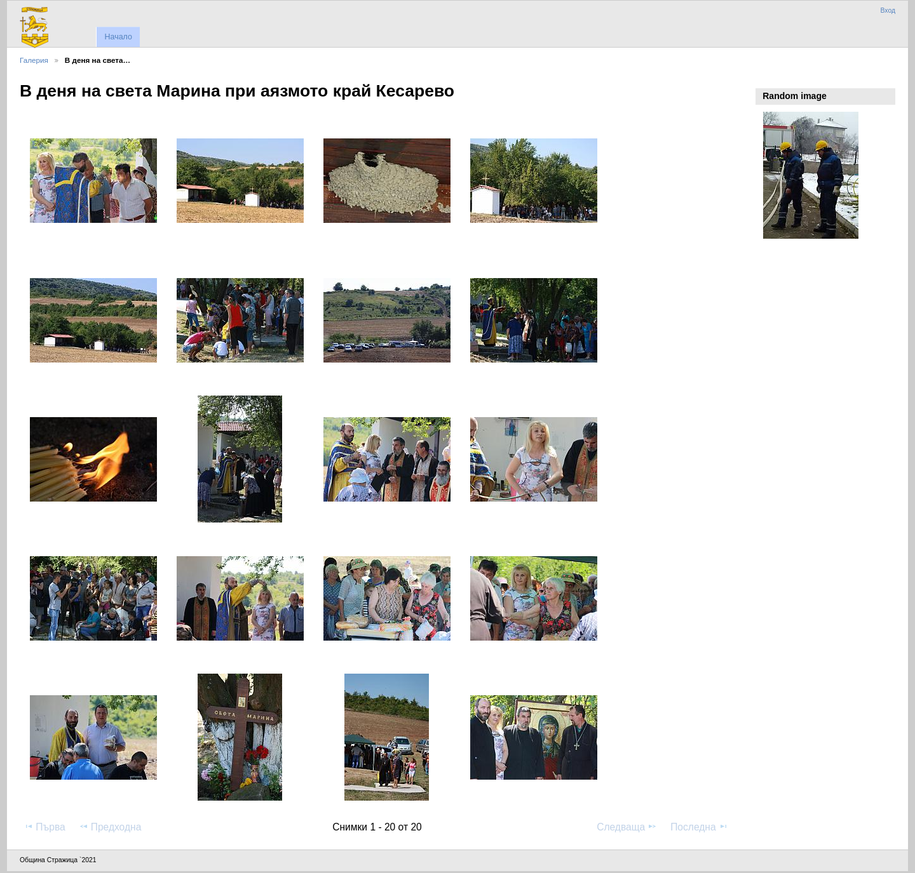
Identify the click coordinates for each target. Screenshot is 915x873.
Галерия (34, 60)
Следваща (627, 826)
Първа (44, 826)
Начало (118, 36)
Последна (699, 826)
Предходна (110, 826)
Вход (887, 10)
